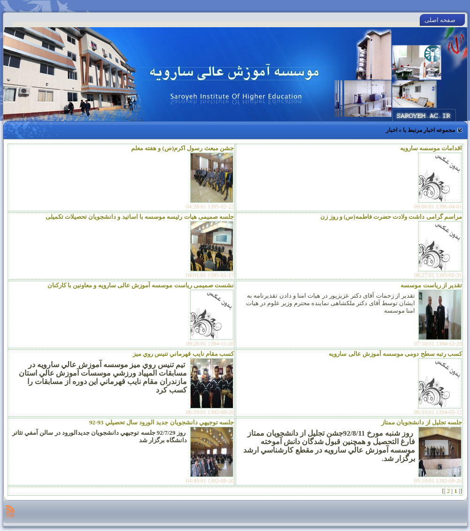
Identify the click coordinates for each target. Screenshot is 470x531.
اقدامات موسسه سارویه (431, 148)
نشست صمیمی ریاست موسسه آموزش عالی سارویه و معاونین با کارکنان (140, 285)
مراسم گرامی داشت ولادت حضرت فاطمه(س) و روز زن (391, 216)
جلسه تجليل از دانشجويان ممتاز (421, 422)
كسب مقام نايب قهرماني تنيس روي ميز (183, 353)
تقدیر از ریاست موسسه (431, 285)
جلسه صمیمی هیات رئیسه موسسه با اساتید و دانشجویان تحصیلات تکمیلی (140, 216)
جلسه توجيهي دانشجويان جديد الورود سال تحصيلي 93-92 (161, 422)
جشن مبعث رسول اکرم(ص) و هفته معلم (182, 148)
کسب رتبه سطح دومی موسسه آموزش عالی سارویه (395, 353)
